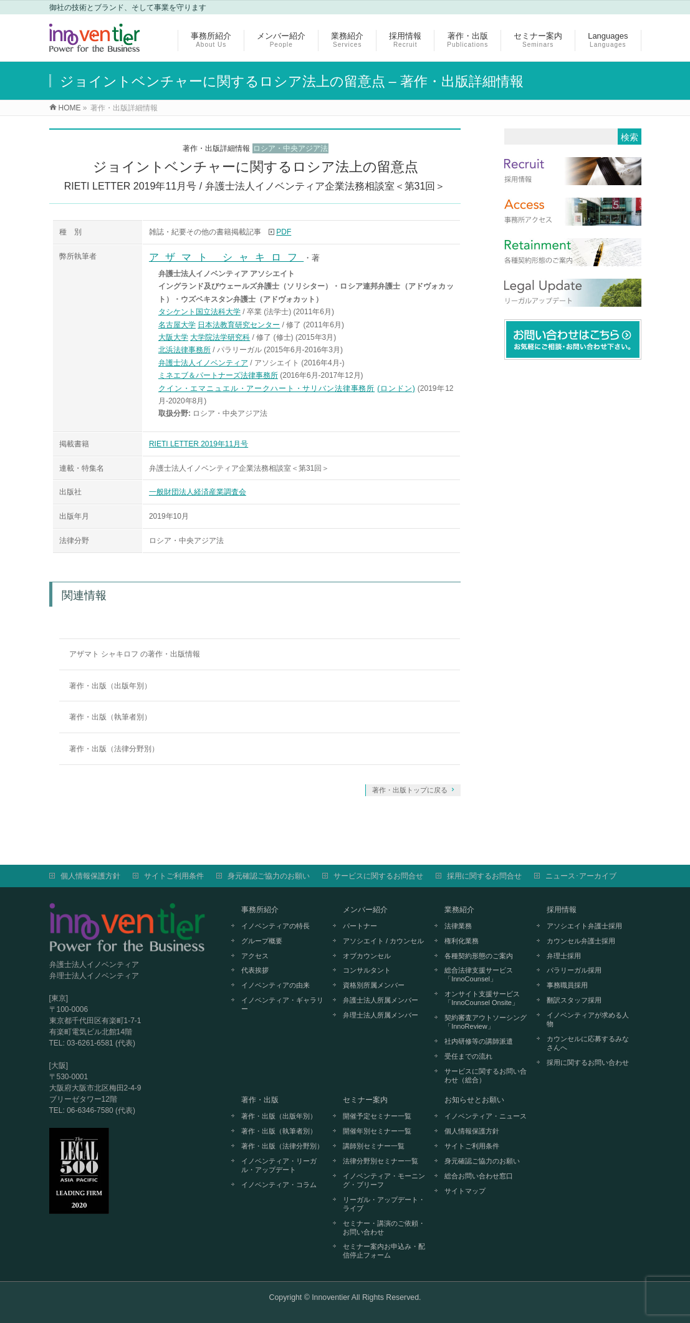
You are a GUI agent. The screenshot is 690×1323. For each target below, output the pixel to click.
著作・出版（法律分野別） (114, 748)
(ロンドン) (395, 388)
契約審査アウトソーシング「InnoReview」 (485, 1022)
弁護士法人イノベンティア (203, 362)
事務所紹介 (260, 909)
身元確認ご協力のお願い (269, 876)
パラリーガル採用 (574, 970)
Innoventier (331, 1297)
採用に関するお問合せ (484, 876)
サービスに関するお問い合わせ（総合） (485, 1075)
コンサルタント (367, 970)
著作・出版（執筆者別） (110, 717)
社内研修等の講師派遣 (478, 1041)
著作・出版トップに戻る (410, 790)
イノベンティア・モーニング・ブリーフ (384, 1180)
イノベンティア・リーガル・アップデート (279, 1165)
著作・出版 (260, 1099)
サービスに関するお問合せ (378, 876)
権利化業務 (461, 941)
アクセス (255, 956)
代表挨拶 (255, 970)
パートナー (360, 926)
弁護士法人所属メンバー (380, 1000)
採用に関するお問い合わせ (588, 1062)
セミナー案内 (365, 1099)
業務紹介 (459, 909)
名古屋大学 (177, 324)
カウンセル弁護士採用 (581, 941)
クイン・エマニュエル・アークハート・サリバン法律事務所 (266, 388)
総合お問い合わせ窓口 (478, 1176)
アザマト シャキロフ (226, 257)
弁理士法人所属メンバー (380, 1015)
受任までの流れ (468, 1056)
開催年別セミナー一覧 (377, 1131)
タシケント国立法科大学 (199, 311)
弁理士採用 (564, 956)
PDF (283, 232)
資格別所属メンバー (374, 985)
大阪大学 (173, 337)
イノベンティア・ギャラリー (282, 1004)
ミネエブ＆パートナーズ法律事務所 (218, 375)
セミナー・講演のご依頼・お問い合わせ (384, 1228)
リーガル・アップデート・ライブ (384, 1204)
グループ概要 (261, 941)
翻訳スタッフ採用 (574, 1000)
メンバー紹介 (365, 909)
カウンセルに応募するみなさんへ (588, 1043)
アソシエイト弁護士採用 (584, 926)
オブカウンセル (367, 956)
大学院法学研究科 (220, 337)
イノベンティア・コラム (279, 1184)
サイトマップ (465, 1191)
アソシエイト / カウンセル (383, 941)
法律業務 (458, 926)
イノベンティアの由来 (275, 985)
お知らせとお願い (474, 1099)
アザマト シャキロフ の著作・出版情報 (135, 654)
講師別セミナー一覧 (374, 1146)
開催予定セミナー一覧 (377, 1116)
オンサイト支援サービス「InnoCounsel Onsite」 (482, 998)
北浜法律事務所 (184, 349)
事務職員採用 (567, 985)
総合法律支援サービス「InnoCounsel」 (478, 974)
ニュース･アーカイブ (580, 876)
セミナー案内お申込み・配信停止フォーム (384, 1251)
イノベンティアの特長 (275, 926)
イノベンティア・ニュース (485, 1116)
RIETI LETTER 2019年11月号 (198, 444)
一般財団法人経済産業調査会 (197, 492)
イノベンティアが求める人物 (588, 1019)
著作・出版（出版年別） (110, 685)
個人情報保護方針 (90, 876)
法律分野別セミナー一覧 (380, 1161)
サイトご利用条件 (174, 876)
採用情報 (562, 909)
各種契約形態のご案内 (478, 956)
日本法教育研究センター (239, 324)
